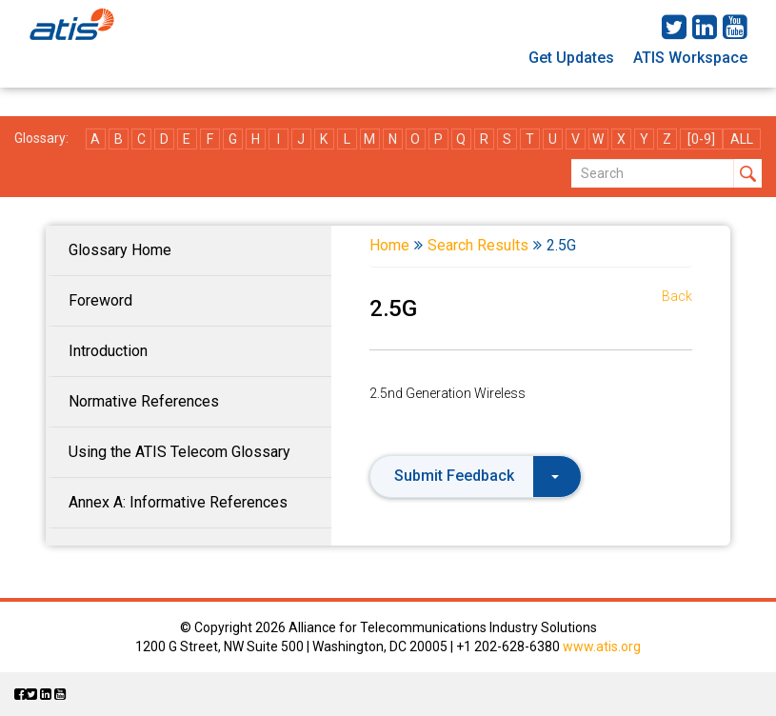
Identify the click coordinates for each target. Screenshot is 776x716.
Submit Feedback (476, 476)
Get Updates (571, 58)
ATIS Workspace (690, 58)
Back (677, 296)
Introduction (108, 351)
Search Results (478, 245)
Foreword (100, 300)
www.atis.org (602, 646)
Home (389, 245)
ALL (741, 139)
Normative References (144, 401)
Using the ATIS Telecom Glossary (179, 452)
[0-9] (701, 139)
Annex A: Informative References (178, 502)
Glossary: (41, 138)
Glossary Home (120, 250)
